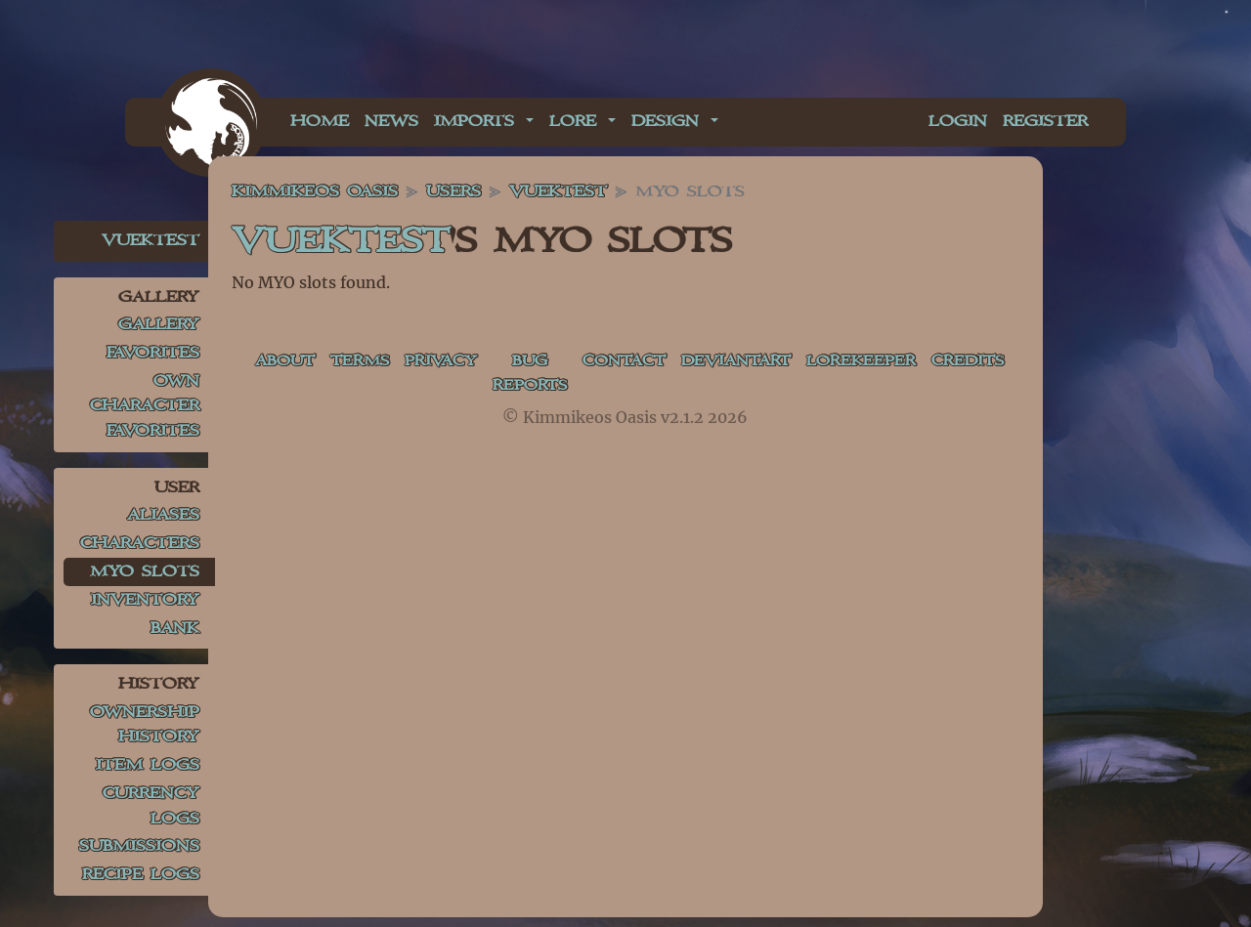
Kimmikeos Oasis (315, 192)
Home (319, 121)
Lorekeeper (888, 362)
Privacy (449, 362)
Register (1045, 121)
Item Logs (147, 765)
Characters (139, 543)
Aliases (163, 515)
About (287, 362)
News (391, 121)
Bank (175, 628)
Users (453, 192)
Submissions (139, 846)
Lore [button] (576, 121)
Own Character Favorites (144, 406)
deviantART (758, 362)
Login (957, 121)
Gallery (158, 325)
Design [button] (669, 121)
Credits (998, 362)
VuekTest (150, 241)
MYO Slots (144, 572)
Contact (640, 362)
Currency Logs (151, 806)
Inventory (145, 600)
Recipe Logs (140, 874)
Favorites (153, 353)
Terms (365, 362)
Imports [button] (478, 121)
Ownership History (144, 725)
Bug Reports (542, 375)
